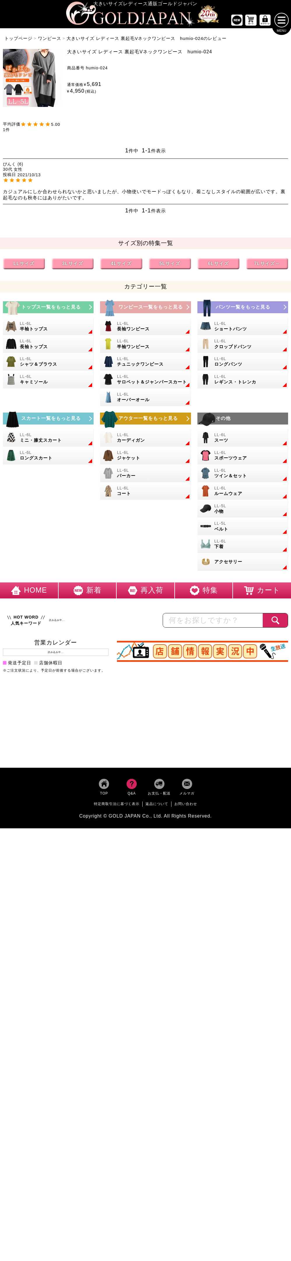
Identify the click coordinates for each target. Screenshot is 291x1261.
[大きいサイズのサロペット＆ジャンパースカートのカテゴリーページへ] (145, 381)
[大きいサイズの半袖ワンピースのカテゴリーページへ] (145, 346)
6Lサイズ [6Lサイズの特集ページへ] (218, 265)
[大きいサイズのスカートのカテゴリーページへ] (48, 421)
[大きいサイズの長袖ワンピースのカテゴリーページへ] (145, 328)
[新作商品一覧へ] (237, 22)
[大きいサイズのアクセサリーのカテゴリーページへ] (242, 564)
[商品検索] (275, 622)
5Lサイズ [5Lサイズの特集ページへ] (169, 265)
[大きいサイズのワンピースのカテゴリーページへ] (145, 309)
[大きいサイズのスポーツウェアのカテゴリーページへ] (242, 457)
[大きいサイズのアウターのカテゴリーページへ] (145, 421)
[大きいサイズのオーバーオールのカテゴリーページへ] (145, 399)
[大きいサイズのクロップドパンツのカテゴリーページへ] (242, 346)
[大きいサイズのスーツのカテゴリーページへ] (242, 440)
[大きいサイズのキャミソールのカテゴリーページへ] (48, 381)
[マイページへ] (265, 22)
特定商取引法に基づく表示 (116, 806)
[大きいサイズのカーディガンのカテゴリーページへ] (145, 440)
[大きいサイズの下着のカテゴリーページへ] (242, 546)
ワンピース (49, 40)
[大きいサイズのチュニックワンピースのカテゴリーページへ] (145, 364)
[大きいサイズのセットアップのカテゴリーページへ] (242, 475)
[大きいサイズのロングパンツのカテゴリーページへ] (242, 364)
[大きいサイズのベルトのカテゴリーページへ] (242, 529)
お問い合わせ (185, 806)
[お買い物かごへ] (251, 22)
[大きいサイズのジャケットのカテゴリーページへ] (145, 457)
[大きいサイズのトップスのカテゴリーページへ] (48, 309)
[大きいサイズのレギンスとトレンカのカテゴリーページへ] (242, 381)
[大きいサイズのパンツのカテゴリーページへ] (242, 309)
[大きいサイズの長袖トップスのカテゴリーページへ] (48, 346)
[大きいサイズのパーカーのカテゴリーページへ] (145, 475)
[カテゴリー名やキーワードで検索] (213, 622)
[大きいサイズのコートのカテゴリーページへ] (145, 493)
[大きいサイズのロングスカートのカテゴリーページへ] (48, 457)
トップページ (18, 40)
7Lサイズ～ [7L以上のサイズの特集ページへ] (267, 265)
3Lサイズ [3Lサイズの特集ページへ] (72, 265)
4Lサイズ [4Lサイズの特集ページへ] (121, 265)
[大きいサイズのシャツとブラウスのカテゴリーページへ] (48, 364)
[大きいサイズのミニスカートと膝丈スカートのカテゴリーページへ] (48, 440)
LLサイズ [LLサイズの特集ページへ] (24, 265)
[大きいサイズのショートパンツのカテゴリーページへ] (242, 328)
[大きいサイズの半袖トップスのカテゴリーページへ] (48, 328)
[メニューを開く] (281, 22)
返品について (157, 806)
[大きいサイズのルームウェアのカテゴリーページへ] (242, 493)
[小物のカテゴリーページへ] (242, 511)
